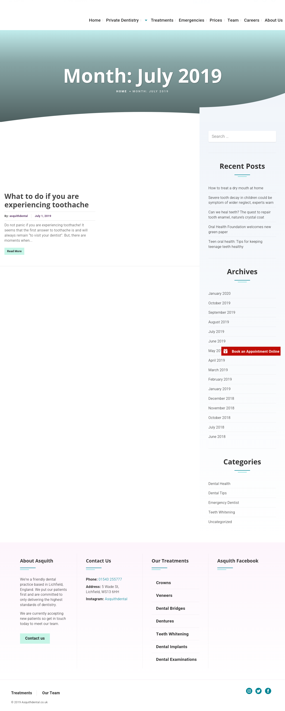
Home (95, 20)
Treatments (162, 20)
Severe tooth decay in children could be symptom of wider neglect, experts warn (241, 200)
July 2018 (216, 427)
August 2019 (218, 322)
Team (233, 20)
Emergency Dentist (223, 502)
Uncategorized (220, 522)
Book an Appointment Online (255, 351)
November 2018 (221, 408)
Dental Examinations (176, 659)
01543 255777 (37, 5)
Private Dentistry (122, 20)
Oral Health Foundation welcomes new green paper (239, 230)
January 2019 (219, 389)
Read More (14, 251)
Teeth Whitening (221, 512)
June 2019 (217, 341)
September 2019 (221, 312)
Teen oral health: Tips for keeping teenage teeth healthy (235, 244)
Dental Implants (171, 647)
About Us (274, 20)
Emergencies (191, 20)
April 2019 (216, 360)
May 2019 (216, 351)
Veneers (164, 595)
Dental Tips (217, 493)
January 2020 (219, 293)
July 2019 (216, 331)
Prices (216, 20)
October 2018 (219, 417)
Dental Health (219, 483)
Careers (251, 20)
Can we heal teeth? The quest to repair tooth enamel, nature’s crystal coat (239, 215)
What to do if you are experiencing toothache (46, 200)
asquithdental (19, 216)
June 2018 (217, 436)
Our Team (51, 693)
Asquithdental (116, 599)
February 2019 (220, 379)
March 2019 (218, 370)
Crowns (163, 583)
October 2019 (219, 303)
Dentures (165, 621)
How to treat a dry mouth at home (235, 188)
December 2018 (221, 398)
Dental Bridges (170, 608)
